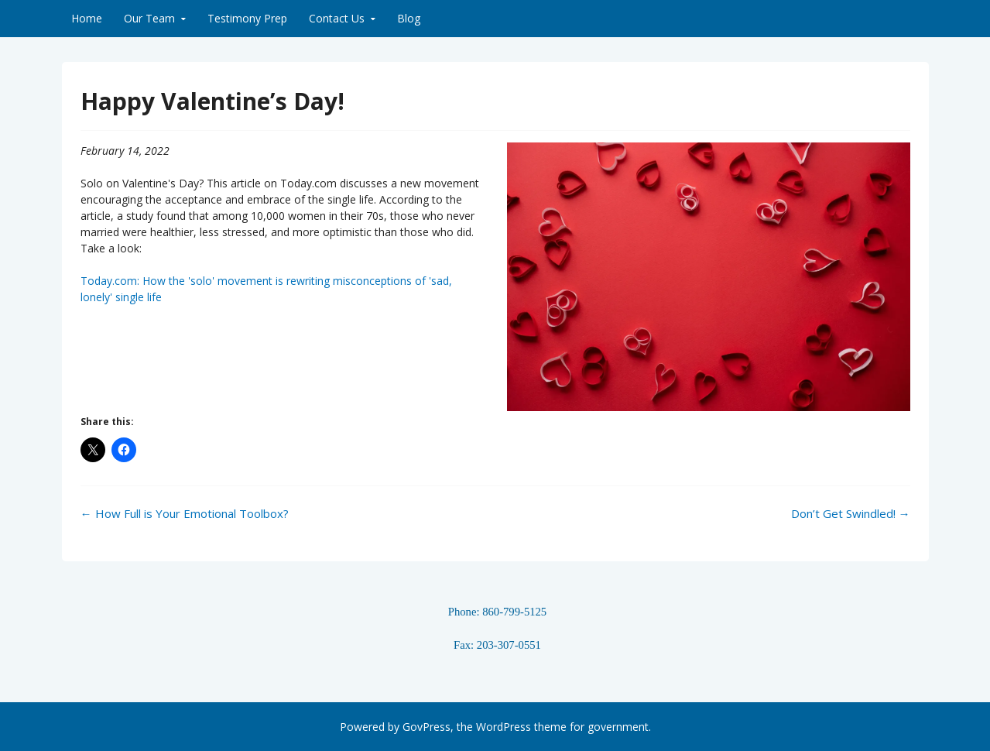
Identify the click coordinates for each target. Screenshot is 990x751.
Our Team (149, 18)
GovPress (426, 726)
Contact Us (337, 18)
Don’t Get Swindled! (850, 513)
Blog (408, 18)
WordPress (503, 726)
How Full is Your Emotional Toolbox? (185, 513)
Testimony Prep (247, 18)
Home (86, 18)
